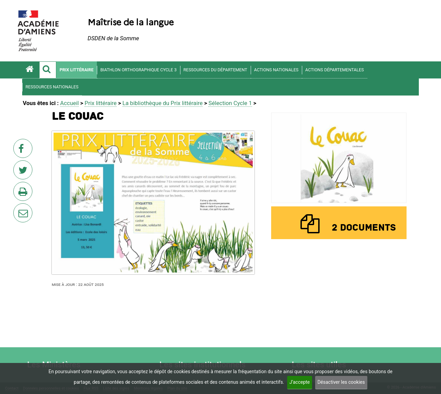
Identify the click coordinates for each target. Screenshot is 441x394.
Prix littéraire (77, 69)
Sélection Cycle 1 (230, 103)
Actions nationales (276, 69)
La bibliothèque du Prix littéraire (162, 103)
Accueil (69, 103)
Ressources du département (215, 69)
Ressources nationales (52, 86)
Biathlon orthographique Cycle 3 (138, 69)
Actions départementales (334, 69)
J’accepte (300, 382)
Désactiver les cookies (341, 382)
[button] (47, 69)
